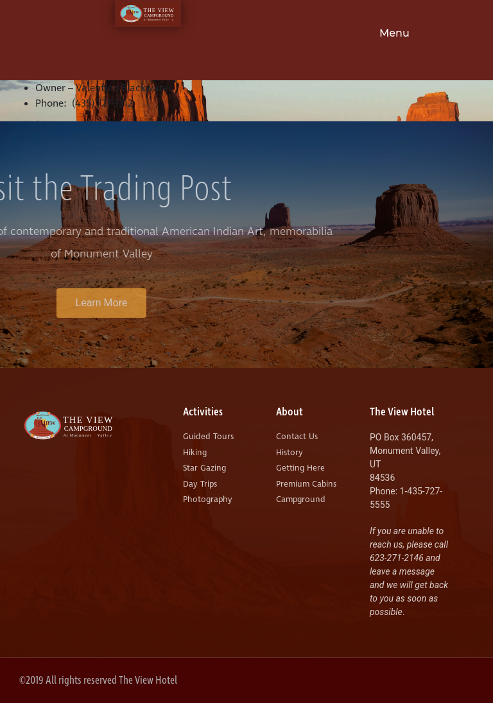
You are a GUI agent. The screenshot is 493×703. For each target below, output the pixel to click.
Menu (394, 33)
